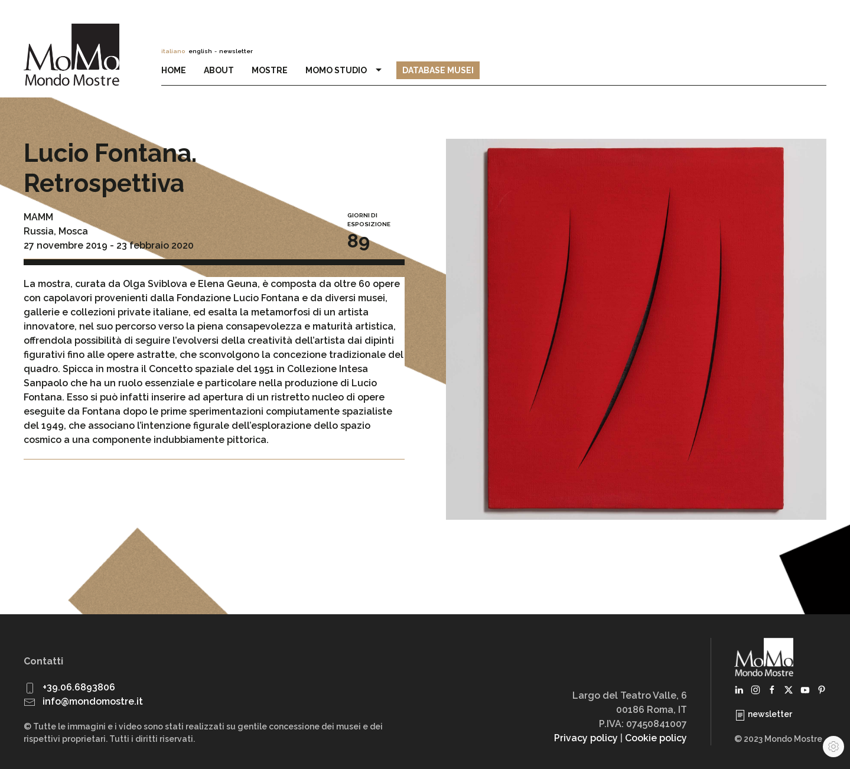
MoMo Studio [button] (345, 70)
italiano (173, 51)
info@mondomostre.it (93, 701)
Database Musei (438, 70)
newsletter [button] (236, 51)
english (200, 51)
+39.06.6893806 (79, 687)
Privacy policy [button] (586, 738)
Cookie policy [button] (656, 738)
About (219, 70)
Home (173, 70)
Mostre (270, 70)
